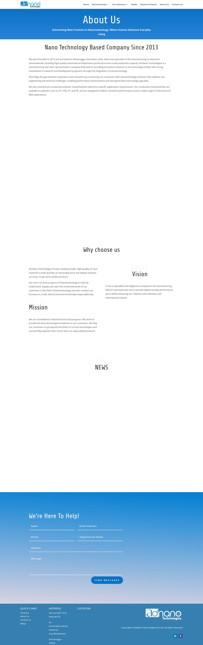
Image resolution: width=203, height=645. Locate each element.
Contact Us (25, 620)
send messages (107, 580)
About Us (24, 616)
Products (24, 613)
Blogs (23, 623)
